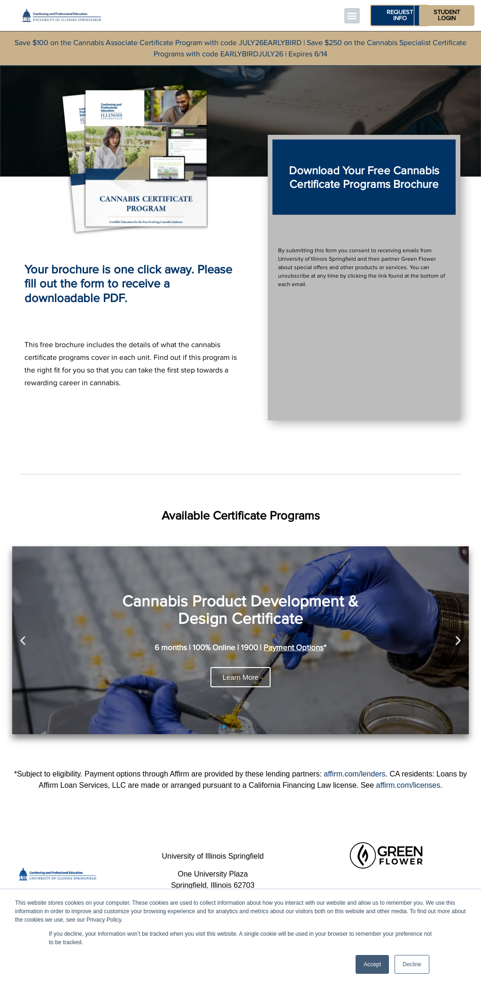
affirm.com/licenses (408, 785)
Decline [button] (412, 964)
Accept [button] (372, 964)
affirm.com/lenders (354, 774)
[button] (352, 15)
